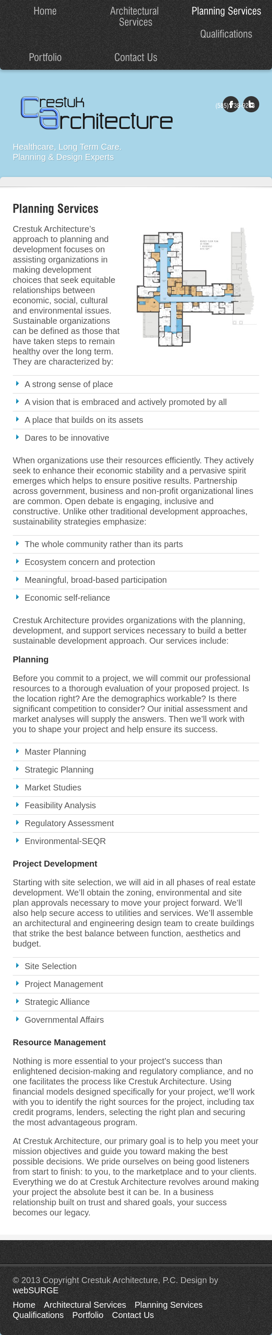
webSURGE (36, 1290)
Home (24, 1304)
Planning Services (169, 1304)
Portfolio (87, 1315)
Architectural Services (85, 1304)
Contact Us (133, 1315)
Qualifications (38, 1315)
